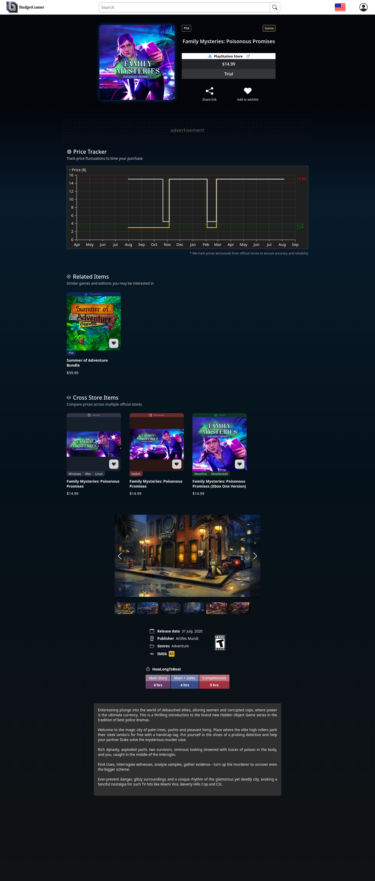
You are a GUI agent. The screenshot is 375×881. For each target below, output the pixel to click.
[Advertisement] (187, 130)
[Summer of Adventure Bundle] (94, 333)
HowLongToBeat (163, 669)
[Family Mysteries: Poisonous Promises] (94, 454)
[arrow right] (255, 556)
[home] (25, 7)
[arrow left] (120, 556)
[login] (363, 7)
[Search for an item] (184, 7)
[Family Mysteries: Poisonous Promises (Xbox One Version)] (219, 454)
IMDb (162, 653)
